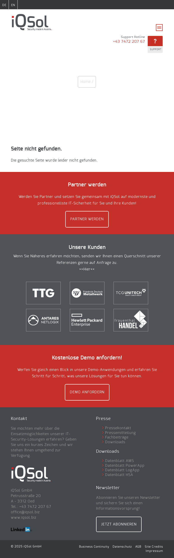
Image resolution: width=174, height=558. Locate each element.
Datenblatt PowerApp (125, 465)
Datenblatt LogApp (122, 470)
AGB (138, 546)
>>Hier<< (87, 269)
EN (13, 5)
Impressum (154, 551)
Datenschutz (122, 546)
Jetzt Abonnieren (119, 524)
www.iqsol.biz (23, 517)
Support (156, 49)
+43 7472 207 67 (129, 41)
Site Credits (154, 546)
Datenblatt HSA (119, 475)
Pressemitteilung (120, 433)
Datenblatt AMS (119, 461)
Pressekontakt (118, 428)
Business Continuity (94, 546)
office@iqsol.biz (25, 512)
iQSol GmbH (32, 546)
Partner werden (87, 219)
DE (4, 5)
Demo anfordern (87, 392)
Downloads (115, 442)
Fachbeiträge (116, 437)
